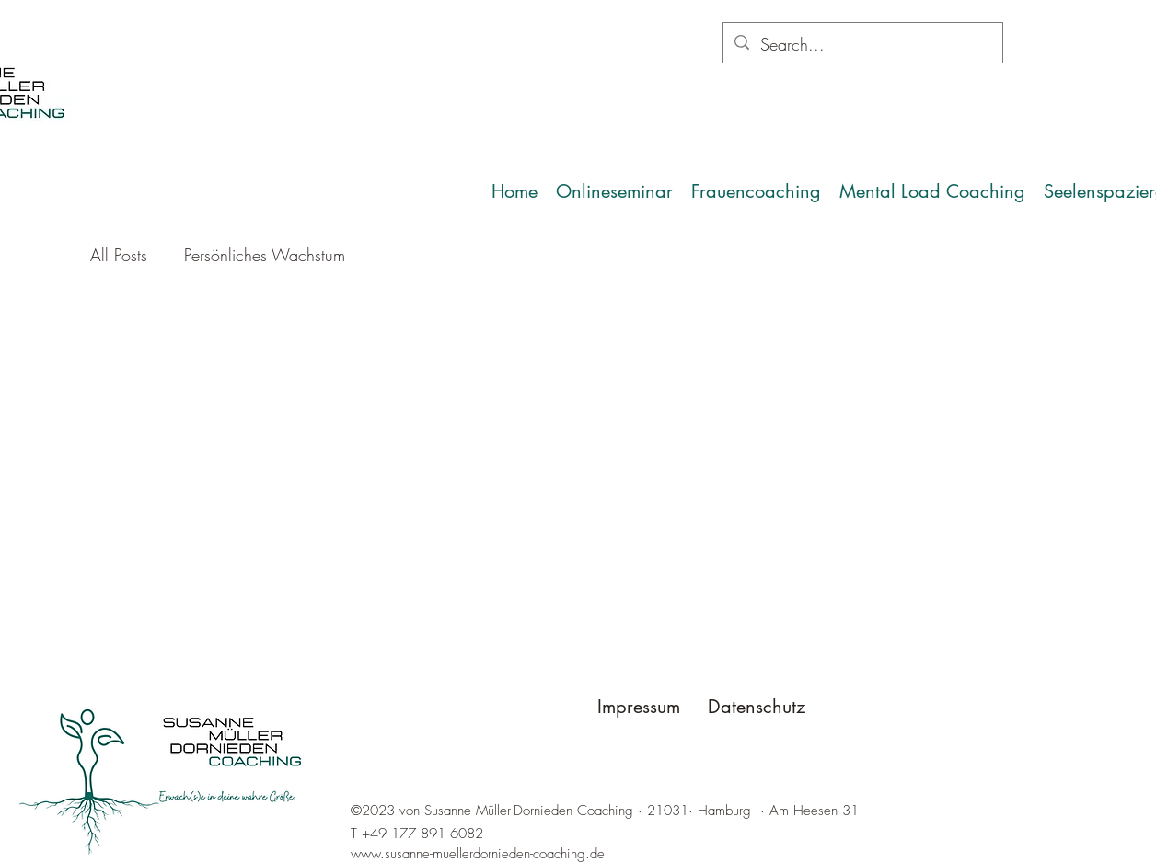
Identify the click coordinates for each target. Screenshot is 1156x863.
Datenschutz (756, 707)
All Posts (118, 255)
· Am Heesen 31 (809, 810)
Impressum (638, 707)
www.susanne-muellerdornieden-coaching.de (478, 854)
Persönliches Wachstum (264, 255)
